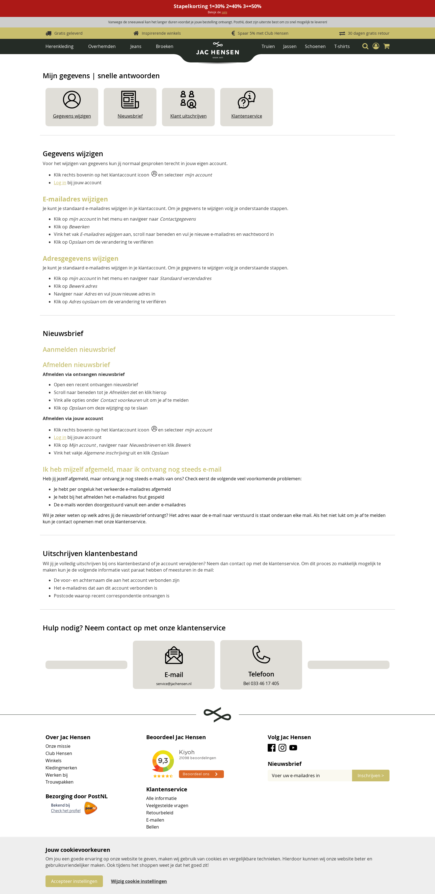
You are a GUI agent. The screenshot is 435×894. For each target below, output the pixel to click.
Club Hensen (58, 753)
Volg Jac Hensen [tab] (289, 737)
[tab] (329, 764)
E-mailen (155, 820)
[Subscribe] (371, 775)
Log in (60, 183)
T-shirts (342, 46)
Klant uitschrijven (188, 116)
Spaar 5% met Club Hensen (263, 33)
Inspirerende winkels (161, 33)
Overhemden (102, 46)
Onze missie (57, 746)
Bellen (152, 827)
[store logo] (217, 52)
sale (224, 12)
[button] (376, 46)
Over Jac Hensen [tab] (67, 737)
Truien (268, 46)
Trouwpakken (59, 782)
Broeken (164, 46)
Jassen (290, 46)
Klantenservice (246, 116)
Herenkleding (59, 46)
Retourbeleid (159, 813)
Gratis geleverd (68, 33)
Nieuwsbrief (130, 116)
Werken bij (56, 775)
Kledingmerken (61, 768)
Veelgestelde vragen (167, 805)
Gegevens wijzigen (72, 116)
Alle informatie (161, 798)
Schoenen (315, 46)
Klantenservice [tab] (166, 789)
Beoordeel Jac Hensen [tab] (176, 737)
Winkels (53, 760)
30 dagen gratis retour (369, 33)
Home (51, 58)
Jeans (135, 46)
